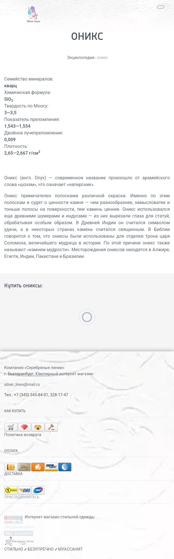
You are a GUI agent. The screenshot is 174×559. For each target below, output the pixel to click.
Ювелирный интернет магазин (64, 374)
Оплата (11, 451)
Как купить (15, 411)
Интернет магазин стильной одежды (60, 517)
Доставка (13, 474)
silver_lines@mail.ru (22, 384)
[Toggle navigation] (160, 7)
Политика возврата (22, 434)
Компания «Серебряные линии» (34, 367)
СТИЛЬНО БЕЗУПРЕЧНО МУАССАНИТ (43, 549)
